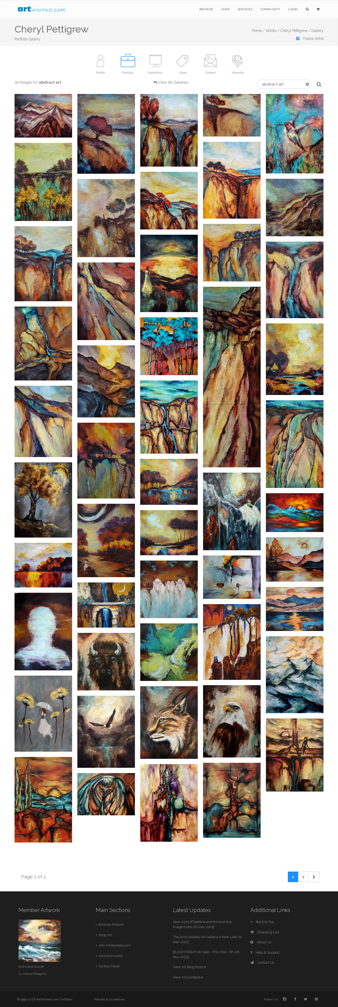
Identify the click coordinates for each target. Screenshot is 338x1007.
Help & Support (265, 952)
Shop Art (105, 935)
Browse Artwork (111, 924)
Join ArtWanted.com (114, 945)
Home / (258, 31)
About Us (260, 942)
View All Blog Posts (189, 967)
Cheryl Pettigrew (35, 974)
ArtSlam (66, 999)
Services (244, 9)
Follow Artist (309, 38)
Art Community (110, 956)
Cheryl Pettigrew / (295, 31)
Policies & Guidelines (109, 999)
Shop (225, 9)
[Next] (314, 877)
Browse (206, 9)
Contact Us (262, 962)
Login (293, 9)
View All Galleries (173, 82)
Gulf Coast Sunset (31, 966)
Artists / (272, 31)
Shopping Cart (264, 932)
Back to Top (262, 922)
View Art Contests (188, 977)
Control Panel (109, 966)
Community (270, 9)
